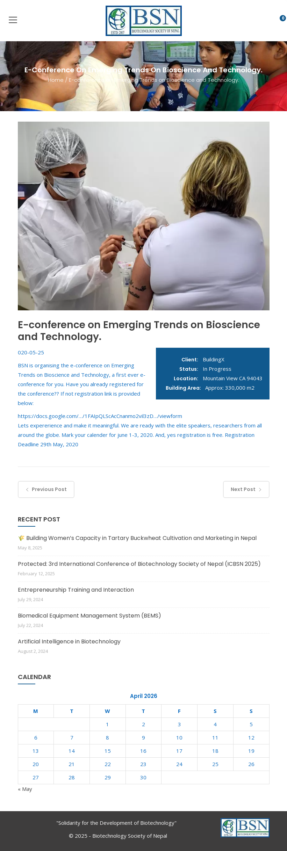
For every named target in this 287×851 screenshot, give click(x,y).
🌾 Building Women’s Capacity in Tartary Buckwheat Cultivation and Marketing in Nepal (137, 538)
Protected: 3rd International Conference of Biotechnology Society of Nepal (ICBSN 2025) (139, 564)
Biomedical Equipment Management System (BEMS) (89, 616)
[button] (277, 21)
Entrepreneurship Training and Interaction (76, 590)
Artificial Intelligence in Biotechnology (69, 641)
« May (25, 788)
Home (56, 80)
